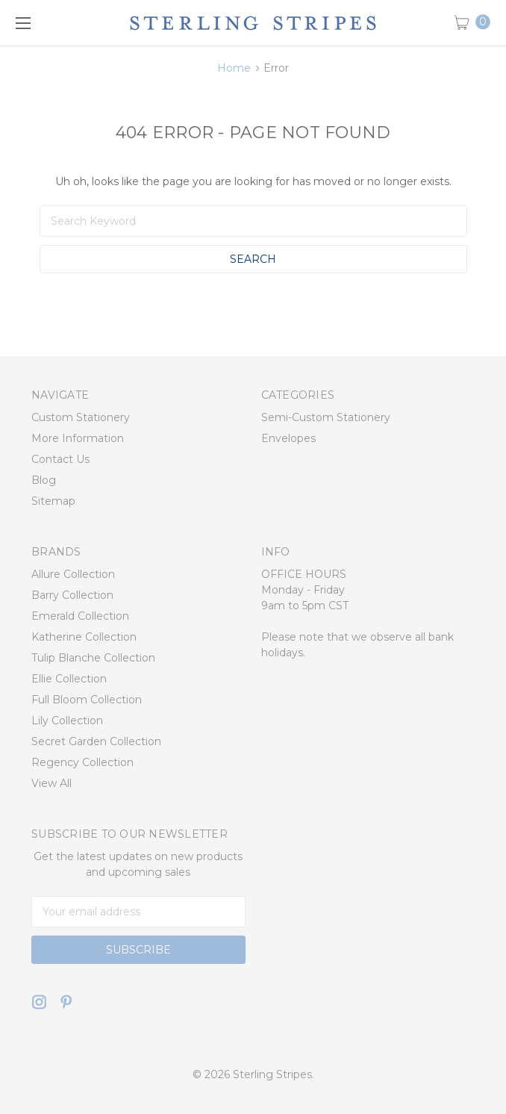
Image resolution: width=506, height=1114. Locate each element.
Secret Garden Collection (96, 741)
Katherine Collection (84, 637)
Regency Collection (82, 762)
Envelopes (288, 438)
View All (51, 783)
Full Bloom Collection (86, 699)
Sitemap (53, 501)
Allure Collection (73, 574)
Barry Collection (72, 595)
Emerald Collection (80, 616)
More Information (77, 438)
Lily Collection (67, 720)
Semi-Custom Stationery (325, 417)
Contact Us (60, 459)
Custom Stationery (80, 417)
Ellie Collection (69, 678)
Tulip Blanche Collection (93, 658)
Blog (43, 480)
